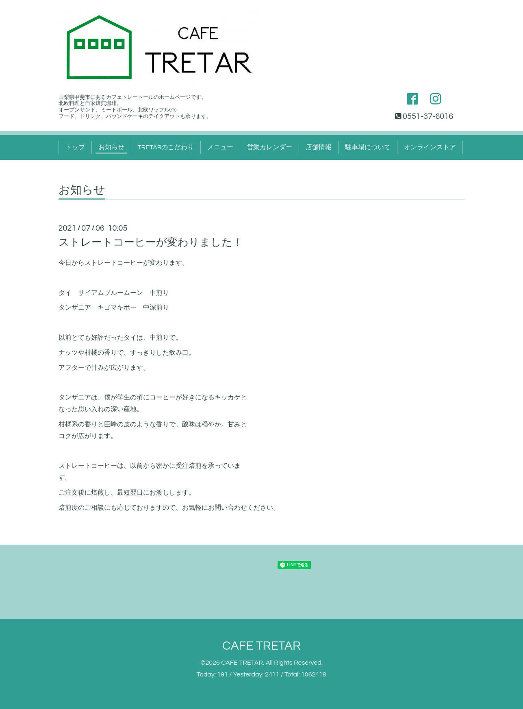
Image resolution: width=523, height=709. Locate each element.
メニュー (220, 147)
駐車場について (368, 147)
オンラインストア (430, 147)
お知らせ (111, 147)
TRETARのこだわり (166, 147)
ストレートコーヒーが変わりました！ (151, 242)
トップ (75, 147)
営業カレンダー (269, 147)
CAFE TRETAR (261, 645)
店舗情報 (319, 147)
